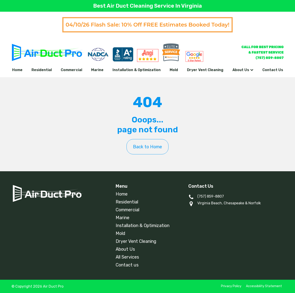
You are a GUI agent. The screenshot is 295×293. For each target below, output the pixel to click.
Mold (174, 70)
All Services (127, 257)
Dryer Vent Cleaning (205, 70)
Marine (97, 70)
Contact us (127, 265)
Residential (42, 70)
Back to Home (147, 146)
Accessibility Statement (264, 286)
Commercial (71, 70)
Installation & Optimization (137, 70)
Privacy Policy (231, 286)
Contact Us (272, 70)
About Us (242, 70)
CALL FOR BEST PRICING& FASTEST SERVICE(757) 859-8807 (262, 52)
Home (17, 70)
